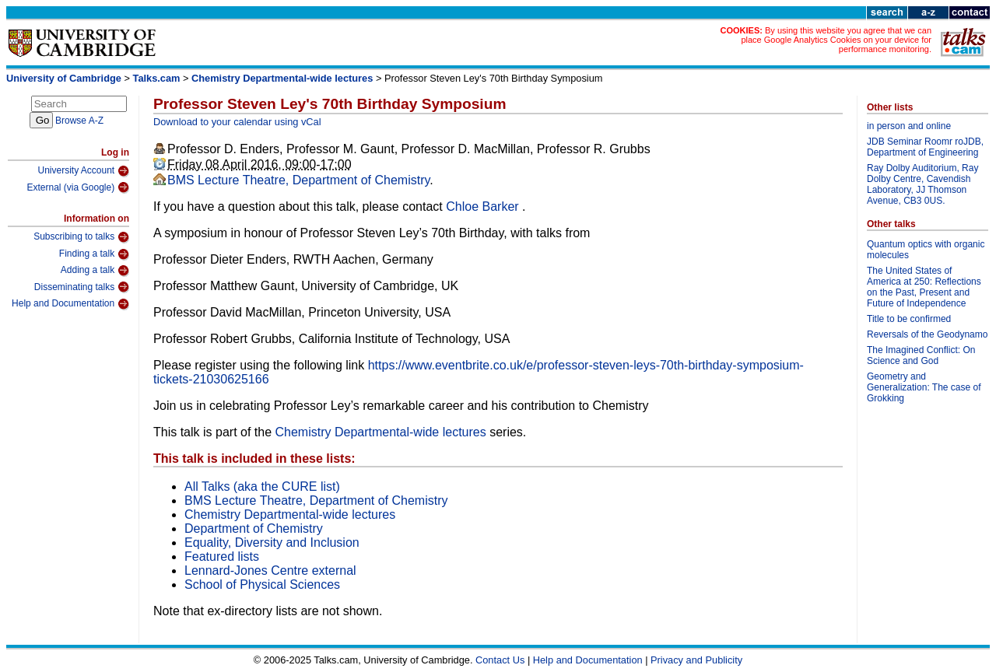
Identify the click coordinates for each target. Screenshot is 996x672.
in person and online (909, 126)
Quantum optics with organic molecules (925, 250)
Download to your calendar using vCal (237, 122)
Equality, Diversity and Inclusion (271, 542)
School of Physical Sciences (262, 584)
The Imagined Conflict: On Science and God (921, 355)
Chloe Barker (484, 206)
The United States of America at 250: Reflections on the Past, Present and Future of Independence (924, 287)
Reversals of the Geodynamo (927, 334)
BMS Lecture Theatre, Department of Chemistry (298, 180)
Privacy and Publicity (696, 660)
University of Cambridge (63, 78)
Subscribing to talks (81, 237)
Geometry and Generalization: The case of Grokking (924, 387)
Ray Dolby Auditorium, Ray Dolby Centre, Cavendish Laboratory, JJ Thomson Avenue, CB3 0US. (922, 184)
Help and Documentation (70, 304)
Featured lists (221, 556)
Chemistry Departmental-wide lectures (282, 78)
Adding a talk (95, 270)
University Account (83, 171)
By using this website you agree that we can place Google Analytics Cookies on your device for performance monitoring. (836, 40)
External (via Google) (77, 187)
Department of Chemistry (253, 528)
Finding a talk (94, 254)
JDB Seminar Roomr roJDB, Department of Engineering (925, 147)
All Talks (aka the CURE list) (262, 486)
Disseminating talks (81, 287)
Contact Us (499, 660)
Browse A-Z (79, 120)
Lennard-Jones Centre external (270, 570)
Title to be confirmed (909, 318)
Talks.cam (157, 78)
